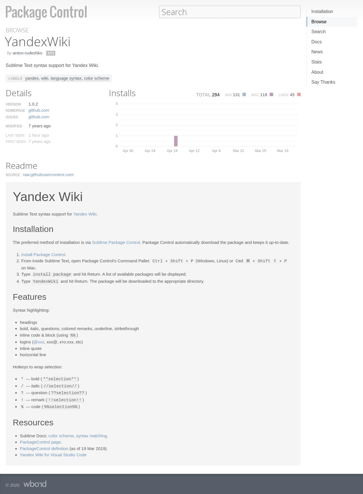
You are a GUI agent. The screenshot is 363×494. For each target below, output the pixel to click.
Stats (316, 62)
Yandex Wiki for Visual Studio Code (53, 451)
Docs (316, 41)
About (317, 72)
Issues (12, 117)
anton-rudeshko (27, 52)
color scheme (96, 77)
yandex (32, 77)
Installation (322, 11)
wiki (44, 77)
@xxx (38, 340)
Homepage (15, 110)
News (317, 51)
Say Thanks (323, 82)
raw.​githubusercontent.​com (48, 174)
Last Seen (15, 135)
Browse (318, 21)
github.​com (38, 109)
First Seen (16, 141)
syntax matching (91, 432)
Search (318, 31)
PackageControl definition (44, 445)
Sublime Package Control (116, 242)
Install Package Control (43, 254)
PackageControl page (40, 439)
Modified (14, 126)
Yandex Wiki (84, 213)
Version (13, 104)
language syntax (65, 77)
